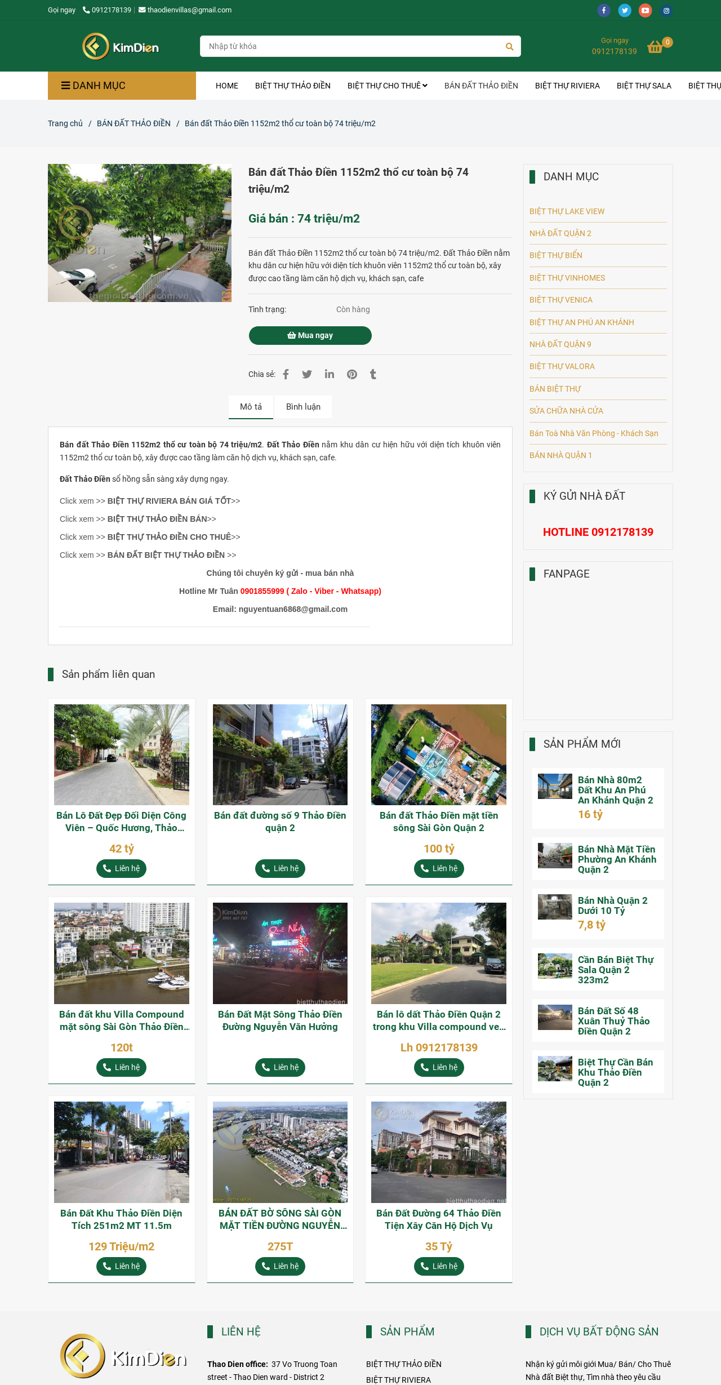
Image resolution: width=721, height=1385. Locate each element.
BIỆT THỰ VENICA (561, 299)
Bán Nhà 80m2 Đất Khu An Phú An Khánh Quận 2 (615, 790)
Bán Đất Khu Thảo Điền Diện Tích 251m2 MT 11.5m (121, 1219)
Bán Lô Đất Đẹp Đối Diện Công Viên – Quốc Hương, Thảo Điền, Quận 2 (121, 822)
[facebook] (607, 10)
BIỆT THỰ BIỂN (555, 255)
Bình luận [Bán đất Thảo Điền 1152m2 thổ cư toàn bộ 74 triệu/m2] (303, 407)
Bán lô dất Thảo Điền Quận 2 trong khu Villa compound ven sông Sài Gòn (439, 1021)
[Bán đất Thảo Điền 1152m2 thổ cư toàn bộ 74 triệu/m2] (120, 46)
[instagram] (669, 10)
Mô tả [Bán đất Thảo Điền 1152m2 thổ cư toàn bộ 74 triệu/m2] (251, 407)
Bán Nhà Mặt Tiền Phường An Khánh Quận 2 (617, 859)
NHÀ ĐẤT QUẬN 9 (560, 344)
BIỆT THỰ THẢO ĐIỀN (293, 85)
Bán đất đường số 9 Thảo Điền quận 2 (280, 821)
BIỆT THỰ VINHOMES (567, 277)
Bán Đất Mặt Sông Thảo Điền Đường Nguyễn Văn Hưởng (280, 1020)
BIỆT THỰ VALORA (562, 366)
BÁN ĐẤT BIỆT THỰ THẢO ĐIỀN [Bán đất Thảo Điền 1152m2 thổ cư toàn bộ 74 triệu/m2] (166, 555)
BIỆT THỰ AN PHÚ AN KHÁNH (581, 322)
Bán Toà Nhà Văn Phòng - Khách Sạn (593, 433)
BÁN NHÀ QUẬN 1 (561, 455)
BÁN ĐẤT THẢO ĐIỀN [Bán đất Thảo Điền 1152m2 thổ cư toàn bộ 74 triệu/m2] (134, 123)
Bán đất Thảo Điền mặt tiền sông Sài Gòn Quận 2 (439, 821)
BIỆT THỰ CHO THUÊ (388, 85)
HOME (227, 85)
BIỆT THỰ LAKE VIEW (566, 211)
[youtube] (649, 10)
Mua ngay (310, 335)
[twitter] (628, 10)
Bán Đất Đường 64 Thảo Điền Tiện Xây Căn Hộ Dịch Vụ (438, 1219)
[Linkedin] (329, 374)
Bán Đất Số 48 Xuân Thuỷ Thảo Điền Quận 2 (614, 1021)
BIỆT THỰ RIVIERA (567, 85)
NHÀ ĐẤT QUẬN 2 (560, 233)
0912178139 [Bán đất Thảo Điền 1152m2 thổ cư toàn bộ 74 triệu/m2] (107, 10)
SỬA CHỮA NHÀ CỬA (566, 410)
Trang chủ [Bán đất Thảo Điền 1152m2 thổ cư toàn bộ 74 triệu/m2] (65, 123)
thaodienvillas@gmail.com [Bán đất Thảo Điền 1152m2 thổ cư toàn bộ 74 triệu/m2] (185, 10)
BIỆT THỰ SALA (644, 85)
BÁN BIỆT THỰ (555, 388)
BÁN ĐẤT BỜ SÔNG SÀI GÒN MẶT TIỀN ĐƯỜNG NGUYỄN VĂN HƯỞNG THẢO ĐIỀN (280, 1220)
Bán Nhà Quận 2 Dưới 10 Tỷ (613, 905)
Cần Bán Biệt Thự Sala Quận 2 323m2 (615, 970)
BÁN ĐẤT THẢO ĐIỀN (481, 85)
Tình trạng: (268, 309)
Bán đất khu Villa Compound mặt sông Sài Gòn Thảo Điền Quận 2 (121, 1021)
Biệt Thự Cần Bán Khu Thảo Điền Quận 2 (615, 1072)
